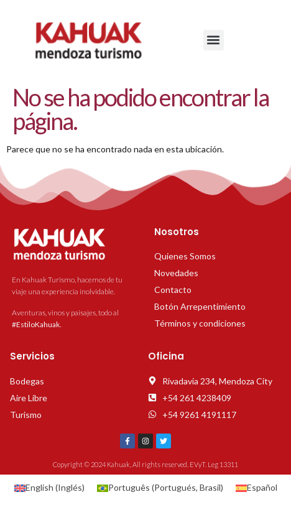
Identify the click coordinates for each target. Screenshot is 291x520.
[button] (213, 40)
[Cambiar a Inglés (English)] (49, 488)
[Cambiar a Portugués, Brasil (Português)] (160, 488)
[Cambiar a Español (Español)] (256, 488)
